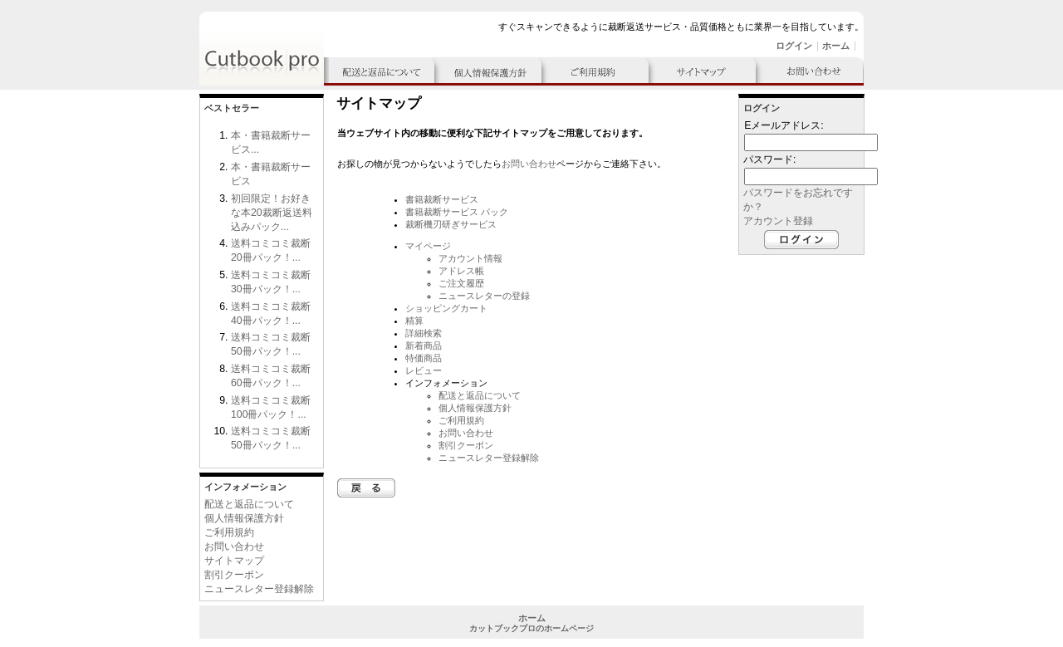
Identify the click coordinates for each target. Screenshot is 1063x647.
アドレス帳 (461, 271)
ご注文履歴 (461, 283)
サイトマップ (234, 560)
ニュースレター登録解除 (259, 589)
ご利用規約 (229, 532)
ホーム (836, 46)
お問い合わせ (234, 546)
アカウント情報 (470, 258)
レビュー (423, 370)
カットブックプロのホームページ (531, 628)
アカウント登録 (778, 221)
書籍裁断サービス (441, 199)
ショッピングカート (446, 308)
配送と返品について (249, 504)
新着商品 (423, 345)
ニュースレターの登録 (484, 296)
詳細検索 (423, 333)
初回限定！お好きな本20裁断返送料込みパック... (271, 213)
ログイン (794, 46)
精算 (414, 321)
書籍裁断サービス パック (456, 212)
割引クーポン (234, 575)
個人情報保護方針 (244, 518)
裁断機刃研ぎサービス (451, 224)
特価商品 (423, 358)
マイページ (428, 246)
